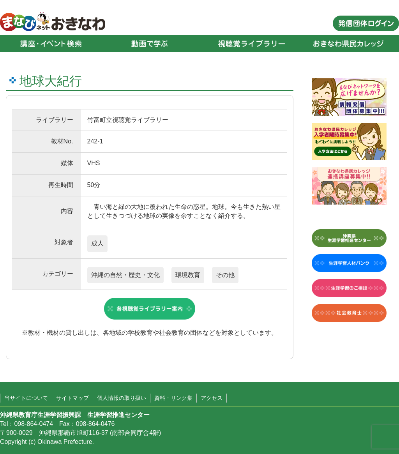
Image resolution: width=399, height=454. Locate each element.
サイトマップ (72, 398)
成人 (97, 243)
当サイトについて (26, 398)
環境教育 (187, 275)
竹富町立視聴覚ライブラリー (127, 120)
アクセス (211, 398)
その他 (225, 275)
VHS (93, 163)
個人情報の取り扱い (121, 398)
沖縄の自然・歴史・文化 (125, 275)
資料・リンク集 (173, 398)
